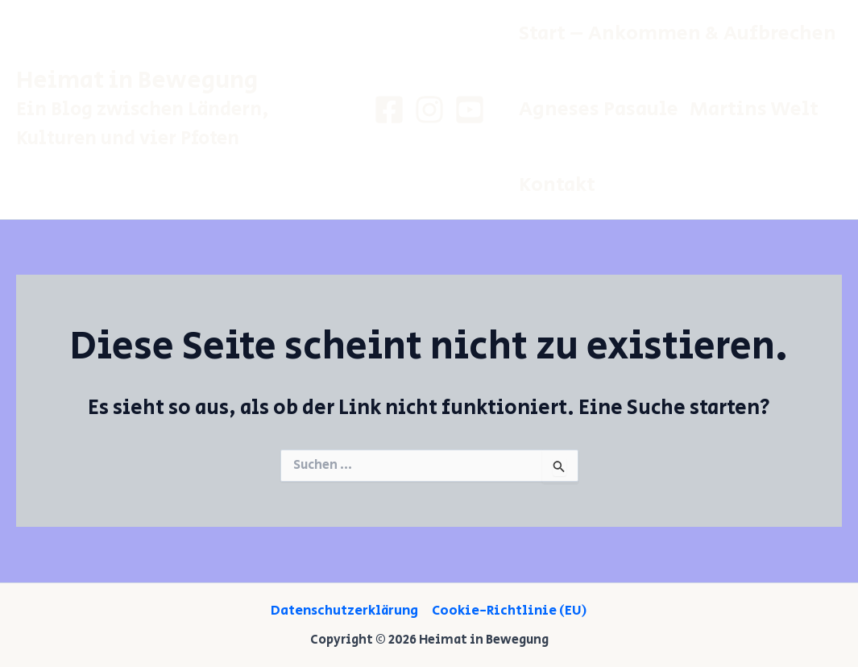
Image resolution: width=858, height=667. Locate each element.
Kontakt (557, 185)
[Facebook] (389, 109)
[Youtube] (469, 109)
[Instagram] (429, 109)
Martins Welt (754, 109)
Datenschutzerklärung (344, 610)
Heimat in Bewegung (137, 80)
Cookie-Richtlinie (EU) (509, 610)
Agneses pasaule (598, 109)
